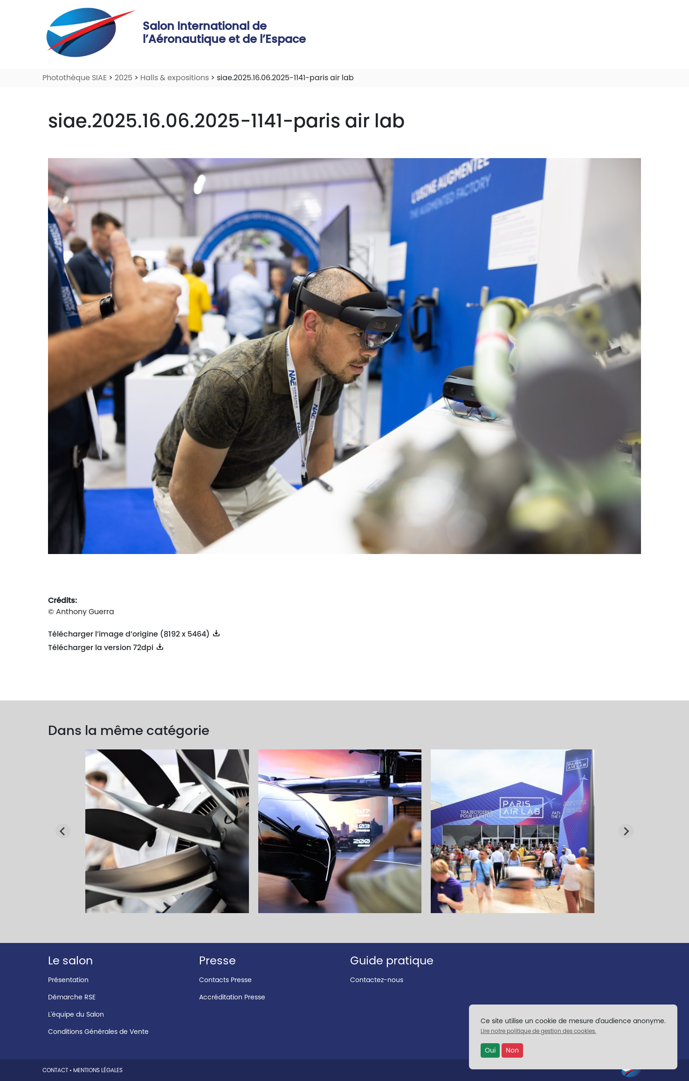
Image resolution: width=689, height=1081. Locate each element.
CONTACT (55, 1070)
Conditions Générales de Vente (98, 1031)
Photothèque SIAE (74, 77)
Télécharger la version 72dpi (106, 647)
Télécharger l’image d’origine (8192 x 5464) (134, 634)
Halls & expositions (174, 77)
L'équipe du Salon (76, 1014)
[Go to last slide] (62, 831)
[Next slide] (626, 831)
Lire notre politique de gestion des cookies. (538, 1031)
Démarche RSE (72, 997)
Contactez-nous (376, 979)
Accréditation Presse (232, 997)
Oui (490, 1050)
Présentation (68, 979)
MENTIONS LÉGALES (98, 1070)
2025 (123, 77)
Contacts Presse (225, 979)
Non (512, 1050)
